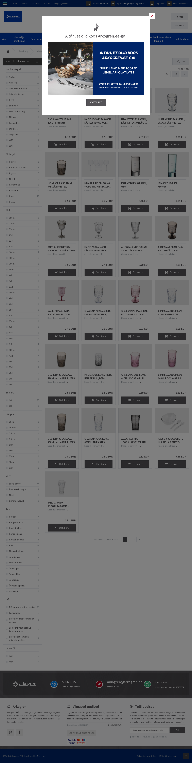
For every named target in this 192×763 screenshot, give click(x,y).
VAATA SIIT (96, 100)
